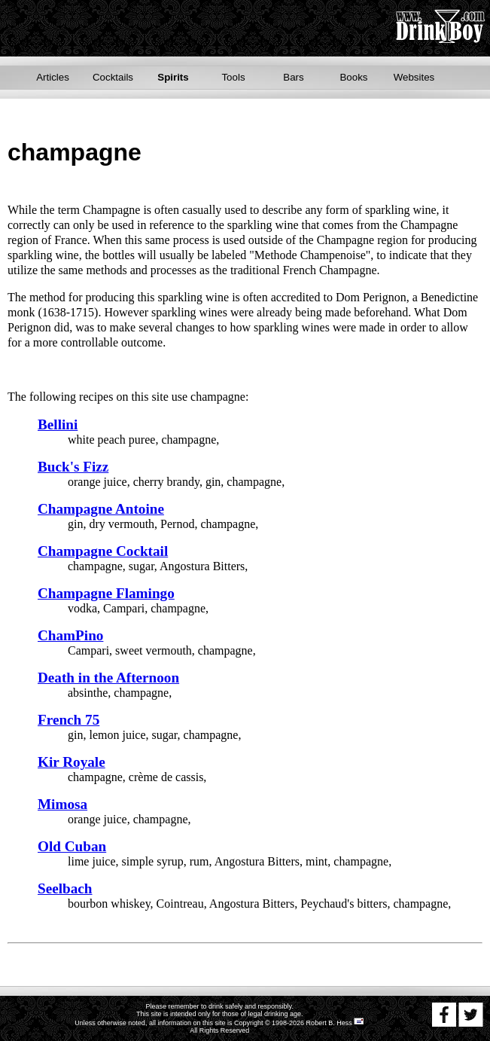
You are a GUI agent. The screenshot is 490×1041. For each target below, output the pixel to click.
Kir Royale (71, 762)
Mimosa (62, 804)
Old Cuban (72, 846)
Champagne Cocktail (103, 551)
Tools (233, 77)
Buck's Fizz (73, 467)
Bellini (58, 424)
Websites (414, 77)
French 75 (68, 720)
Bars (293, 77)
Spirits (172, 77)
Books (353, 77)
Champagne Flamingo (106, 593)
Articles (52, 77)
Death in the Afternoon (108, 677)
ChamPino (70, 635)
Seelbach (65, 888)
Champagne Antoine (101, 509)
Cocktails (113, 77)
